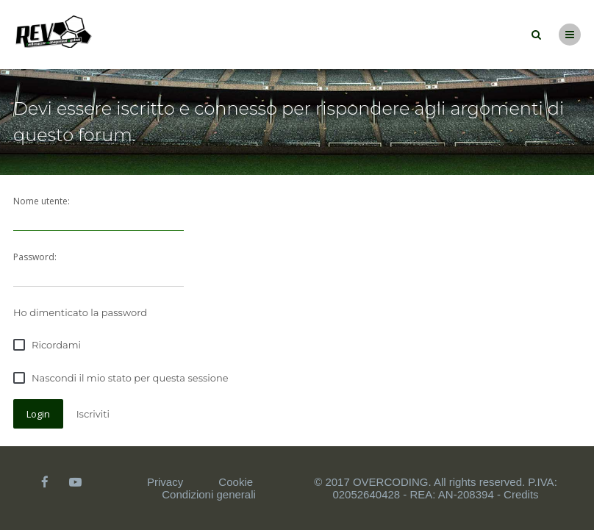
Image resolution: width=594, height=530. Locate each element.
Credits (521, 494)
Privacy (165, 482)
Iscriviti (93, 414)
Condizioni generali (209, 494)
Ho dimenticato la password (80, 312)
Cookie (235, 482)
